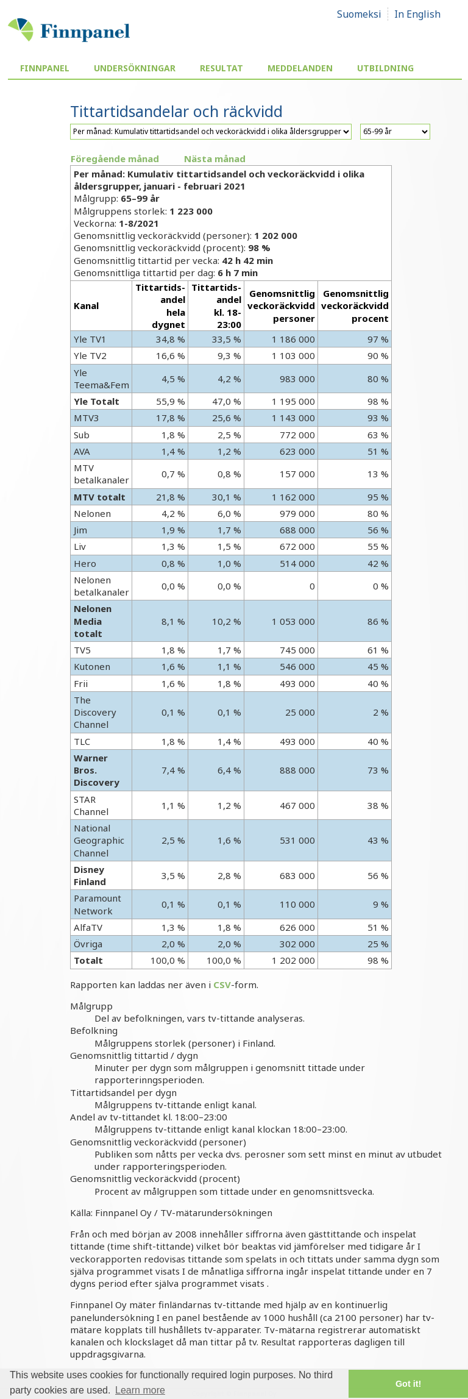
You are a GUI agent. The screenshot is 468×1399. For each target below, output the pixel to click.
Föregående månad (115, 158)
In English (417, 14)
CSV (222, 984)
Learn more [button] (140, 1390)
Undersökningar (135, 68)
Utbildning (385, 68)
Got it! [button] (408, 1384)
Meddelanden (300, 68)
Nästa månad (215, 158)
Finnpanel (44, 68)
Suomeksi (359, 14)
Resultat (221, 68)
